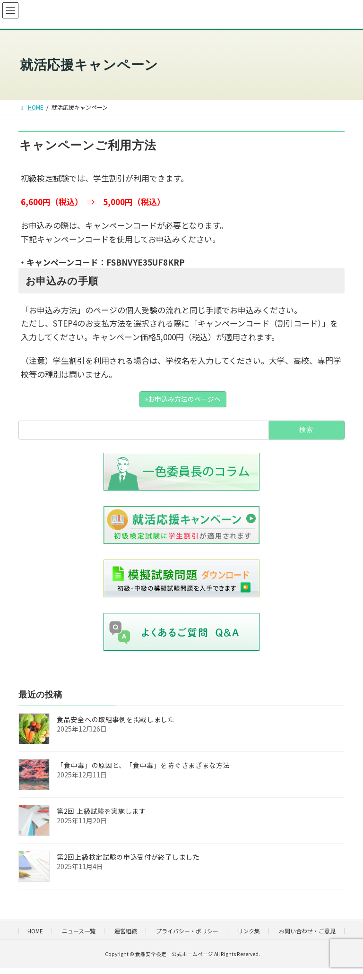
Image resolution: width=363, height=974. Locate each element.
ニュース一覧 (78, 931)
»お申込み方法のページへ (183, 399)
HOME (35, 931)
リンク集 (248, 931)
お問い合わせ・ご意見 (307, 931)
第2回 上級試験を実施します (101, 810)
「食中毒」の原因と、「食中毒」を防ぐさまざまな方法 (143, 764)
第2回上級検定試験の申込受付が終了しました (128, 856)
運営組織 (125, 931)
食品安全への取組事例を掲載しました (116, 719)
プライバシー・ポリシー (187, 931)
